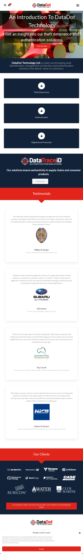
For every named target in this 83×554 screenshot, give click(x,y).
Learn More (40, 181)
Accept (41, 549)
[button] (80, 533)
